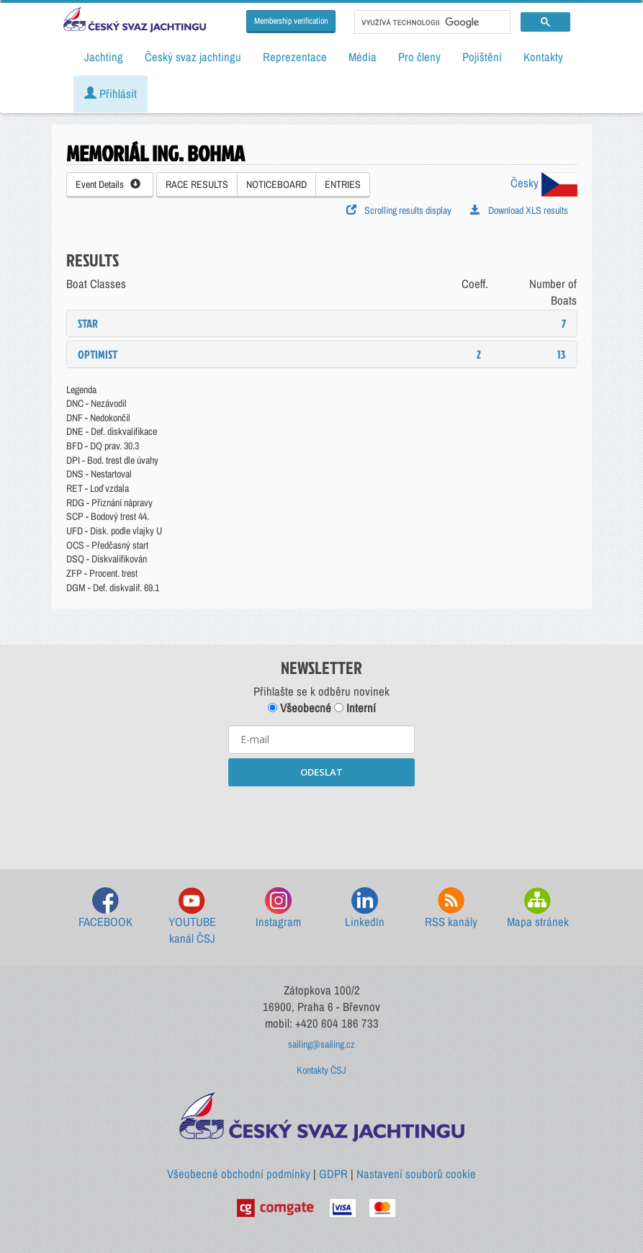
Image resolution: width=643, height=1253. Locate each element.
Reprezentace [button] (295, 57)
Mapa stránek (538, 908)
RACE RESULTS (197, 184)
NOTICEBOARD (276, 184)
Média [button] (363, 57)
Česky (544, 183)
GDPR (333, 1174)
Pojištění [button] (482, 57)
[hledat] (430, 22)
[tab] (322, 323)
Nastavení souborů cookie (416, 1174)
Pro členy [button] (419, 57)
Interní (355, 708)
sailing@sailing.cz (321, 1044)
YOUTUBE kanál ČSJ (192, 917)
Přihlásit (110, 94)
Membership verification (291, 21)
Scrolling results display (398, 210)
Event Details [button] (108, 184)
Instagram (278, 908)
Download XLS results (519, 210)
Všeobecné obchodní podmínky (238, 1174)
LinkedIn (365, 908)
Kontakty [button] (543, 57)
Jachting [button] (103, 57)
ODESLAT (321, 771)
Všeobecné (299, 708)
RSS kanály (451, 908)
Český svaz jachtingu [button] (193, 57)
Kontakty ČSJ (321, 1070)
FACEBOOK (105, 908)
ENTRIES (343, 184)
